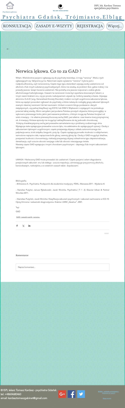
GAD (18, 211)
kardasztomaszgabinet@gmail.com (27, 398)
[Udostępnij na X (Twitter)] (23, 226)
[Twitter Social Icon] (81, 394)
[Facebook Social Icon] (71, 394)
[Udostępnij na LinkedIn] (29, 226)
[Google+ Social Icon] (62, 394)
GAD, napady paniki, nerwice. (28, 217)
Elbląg (113, 17)
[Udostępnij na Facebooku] (17, 226)
